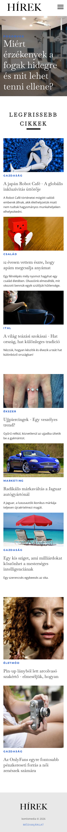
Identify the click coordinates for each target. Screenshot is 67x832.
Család (10, 254)
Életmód (11, 663)
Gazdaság (12, 175)
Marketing (13, 480)
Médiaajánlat (33, 824)
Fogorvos (13, 36)
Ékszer (9, 411)
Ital (7, 328)
